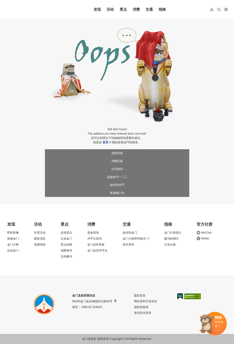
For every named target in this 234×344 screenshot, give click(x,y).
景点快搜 (66, 244)
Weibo (203, 238)
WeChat (204, 233)
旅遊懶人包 (117, 192)
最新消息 (39, 238)
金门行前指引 (172, 232)
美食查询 (93, 232)
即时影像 (13, 232)
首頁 (105, 142)
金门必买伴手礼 (97, 250)
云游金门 (66, 238)
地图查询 (66, 250)
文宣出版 (170, 244)
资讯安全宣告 (142, 312)
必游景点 (66, 232)
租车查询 (128, 244)
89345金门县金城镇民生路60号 (94, 301)
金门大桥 (13, 244)
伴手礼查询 (94, 238)
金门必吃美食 (96, 244)
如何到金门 (130, 232)
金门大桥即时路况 (136, 238)
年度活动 (39, 232)
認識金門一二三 (117, 177)
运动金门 (13, 250)
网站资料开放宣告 (145, 301)
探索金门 (13, 238)
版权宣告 (140, 295)
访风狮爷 (66, 256)
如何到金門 (117, 184)
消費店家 (117, 161)
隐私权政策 (141, 307)
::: (5, 2)
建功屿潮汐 (171, 238)
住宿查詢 (117, 169)
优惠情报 (39, 244)
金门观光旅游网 (27, 9)
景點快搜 (117, 153)
